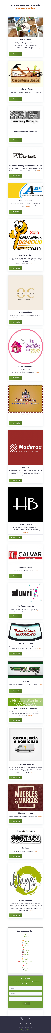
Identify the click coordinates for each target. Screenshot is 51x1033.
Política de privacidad (25, 1029)
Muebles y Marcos (25, 813)
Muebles (26, 957)
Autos (26, 934)
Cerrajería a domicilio (25, 764)
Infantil (26, 954)
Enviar (25, 1003)
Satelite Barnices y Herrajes (25, 132)
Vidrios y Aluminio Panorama (25, 709)
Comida (26, 941)
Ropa (26, 963)
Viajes (26, 970)
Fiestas (27, 950)
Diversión (26, 945)
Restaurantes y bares (26, 961)
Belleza (26, 936)
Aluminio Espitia (25, 200)
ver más (38, 48)
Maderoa (25, 467)
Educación (26, 948)
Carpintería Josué (25, 89)
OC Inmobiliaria (25, 312)
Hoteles (26, 952)
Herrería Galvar (25, 568)
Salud (26, 966)
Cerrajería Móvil (25, 255)
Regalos (26, 959)
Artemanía (25, 415)
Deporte (26, 943)
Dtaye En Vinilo (25, 900)
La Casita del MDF (25, 366)
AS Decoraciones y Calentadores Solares (25, 166)
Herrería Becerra (25, 524)
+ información (15, 54)
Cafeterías (26, 939)
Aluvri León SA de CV (25, 606)
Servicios (26, 968)
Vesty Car (25, 681)
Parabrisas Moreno (25, 644)
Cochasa (25, 848)
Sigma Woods (25, 39)
